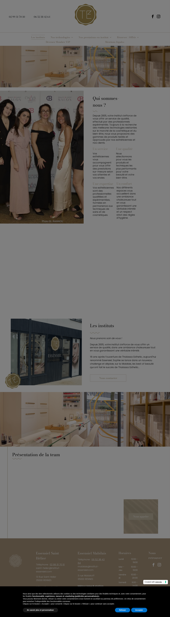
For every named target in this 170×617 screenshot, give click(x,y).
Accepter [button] (139, 610)
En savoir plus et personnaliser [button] (40, 610)
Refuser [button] (122, 610)
